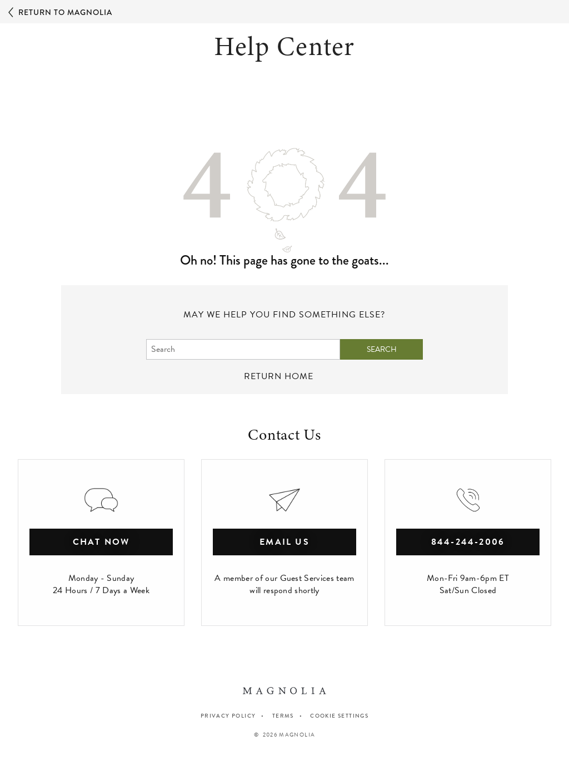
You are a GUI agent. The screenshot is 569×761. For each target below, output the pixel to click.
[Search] (243, 349)
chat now (101, 542)
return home (278, 376)
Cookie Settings (339, 716)
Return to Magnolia (60, 13)
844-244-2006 (468, 542)
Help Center (284, 46)
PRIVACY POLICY (228, 716)
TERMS (283, 716)
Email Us (284, 542)
